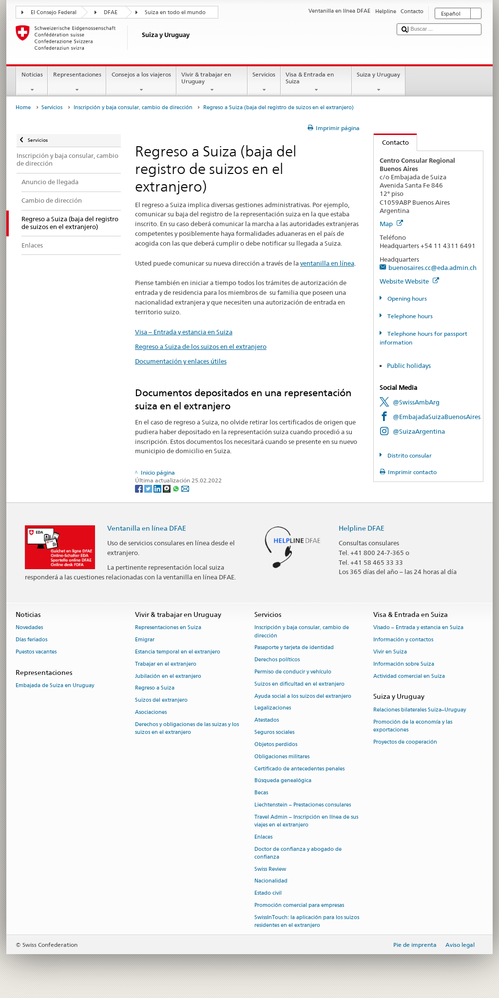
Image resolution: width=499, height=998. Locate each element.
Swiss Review (270, 869)
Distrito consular (409, 455)
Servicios (264, 82)
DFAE (110, 12)
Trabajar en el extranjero (165, 664)
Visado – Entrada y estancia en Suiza (418, 628)
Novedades (29, 628)
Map (391, 224)
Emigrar (144, 640)
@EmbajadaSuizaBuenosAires (436, 417)
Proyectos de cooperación (405, 742)
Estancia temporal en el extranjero (177, 652)
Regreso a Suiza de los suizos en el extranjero (201, 346)
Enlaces (263, 837)
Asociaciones (151, 712)
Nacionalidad (271, 881)
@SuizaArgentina (419, 431)
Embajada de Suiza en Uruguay (55, 685)
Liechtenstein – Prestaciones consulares (302, 805)
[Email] (185, 488)
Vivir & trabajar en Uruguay (212, 82)
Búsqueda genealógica (282, 781)
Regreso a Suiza (154, 688)
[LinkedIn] (158, 488)
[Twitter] (149, 488)
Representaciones (77, 82)
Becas (261, 793)
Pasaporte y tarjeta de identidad (294, 648)
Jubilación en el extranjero (168, 676)
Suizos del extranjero (161, 700)
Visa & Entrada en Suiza (316, 82)
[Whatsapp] (176, 488)
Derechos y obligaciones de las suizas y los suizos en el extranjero (187, 728)
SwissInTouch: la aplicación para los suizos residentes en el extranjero (306, 921)
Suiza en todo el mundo (175, 12)
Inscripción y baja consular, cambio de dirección (133, 107)
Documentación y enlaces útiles (181, 361)
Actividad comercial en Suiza (409, 676)
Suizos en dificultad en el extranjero (299, 684)
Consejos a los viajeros (141, 82)
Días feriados (31, 640)
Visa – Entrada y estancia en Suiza (183, 332)
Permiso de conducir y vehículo (292, 672)
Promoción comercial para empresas (299, 905)
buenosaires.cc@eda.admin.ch (432, 267)
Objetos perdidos (275, 744)
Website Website (409, 281)
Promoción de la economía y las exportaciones (412, 726)
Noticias (32, 82)
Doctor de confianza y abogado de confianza (298, 853)
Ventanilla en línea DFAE (146, 528)
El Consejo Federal (54, 12)
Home (23, 107)
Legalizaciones (272, 708)
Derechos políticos (277, 660)
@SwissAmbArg (416, 402)
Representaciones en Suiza (168, 628)
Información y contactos (403, 640)
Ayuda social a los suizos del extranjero (302, 696)
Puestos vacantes (36, 652)
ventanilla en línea (327, 263)
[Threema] (167, 488)
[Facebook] (139, 488)
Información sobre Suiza (403, 664)
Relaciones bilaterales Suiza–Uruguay (419, 710)
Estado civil (268, 893)
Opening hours (406, 298)
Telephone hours (409, 316)
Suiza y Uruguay (378, 82)
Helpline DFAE (361, 528)
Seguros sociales (274, 732)
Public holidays (409, 365)
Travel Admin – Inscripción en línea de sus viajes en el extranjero (306, 821)
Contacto (391, 142)
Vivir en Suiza (390, 652)
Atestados (266, 720)
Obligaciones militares (281, 756)
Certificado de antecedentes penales (299, 769)
